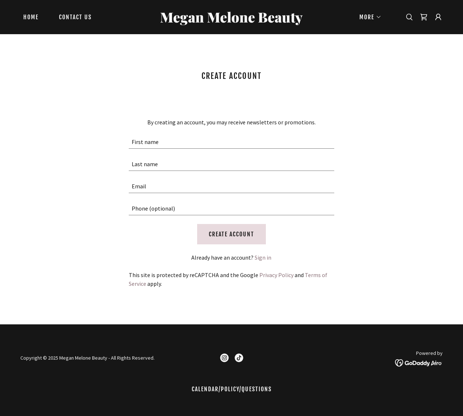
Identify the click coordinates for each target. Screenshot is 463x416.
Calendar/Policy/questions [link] (232, 389)
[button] (368, 17)
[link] (231, 20)
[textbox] (231, 142)
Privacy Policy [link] (276, 275)
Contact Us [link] (75, 17)
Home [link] (31, 17)
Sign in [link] (263, 257)
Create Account (231, 234)
